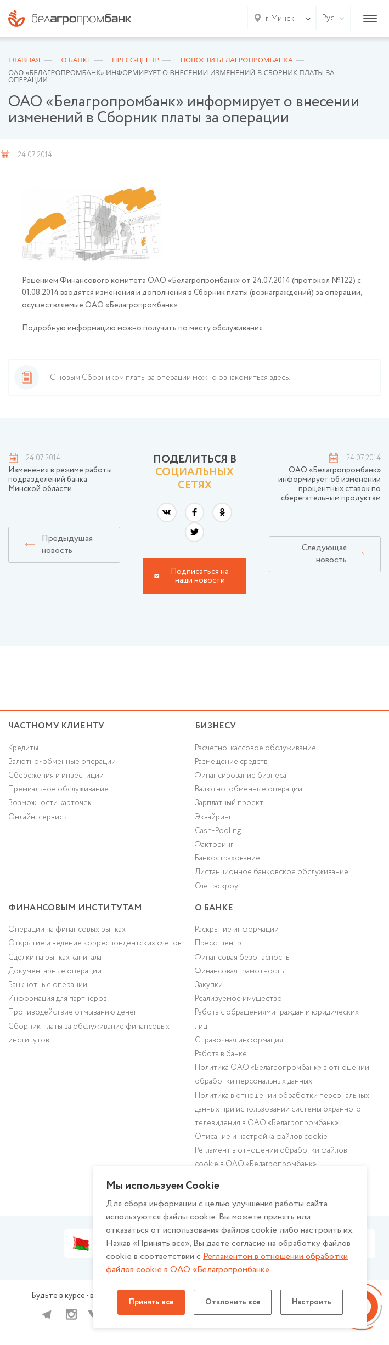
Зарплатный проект (229, 802)
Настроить (311, 1302)
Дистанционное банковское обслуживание (271, 872)
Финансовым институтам (75, 908)
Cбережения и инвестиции (56, 775)
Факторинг (214, 844)
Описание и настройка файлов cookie (261, 1136)
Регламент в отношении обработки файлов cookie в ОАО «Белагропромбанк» (271, 1157)
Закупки (209, 984)
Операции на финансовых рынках (67, 929)
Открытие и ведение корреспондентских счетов (95, 943)
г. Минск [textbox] (280, 18)
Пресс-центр (218, 943)
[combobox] (277, 18)
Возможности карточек (50, 802)
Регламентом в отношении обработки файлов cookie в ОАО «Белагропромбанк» (227, 1263)
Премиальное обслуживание (58, 789)
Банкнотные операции (47, 984)
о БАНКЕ (214, 908)
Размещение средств (231, 761)
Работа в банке (221, 1053)
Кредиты (23, 748)
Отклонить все (232, 1302)
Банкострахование (227, 858)
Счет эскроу (216, 886)
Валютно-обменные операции (62, 761)
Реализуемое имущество (238, 998)
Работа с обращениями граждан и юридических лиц (277, 1019)
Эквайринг (213, 817)
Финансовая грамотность (239, 971)
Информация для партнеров (57, 998)
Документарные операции (55, 971)
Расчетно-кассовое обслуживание (255, 748)
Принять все (151, 1302)
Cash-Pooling (218, 830)
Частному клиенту (56, 726)
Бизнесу (215, 726)
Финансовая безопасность (242, 957)
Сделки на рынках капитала (55, 957)
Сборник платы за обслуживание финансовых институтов (89, 1033)
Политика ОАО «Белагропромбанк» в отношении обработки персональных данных (282, 1074)
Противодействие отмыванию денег (72, 1012)
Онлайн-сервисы (38, 817)
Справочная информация (239, 1040)
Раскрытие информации (237, 929)
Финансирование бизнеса (240, 775)
